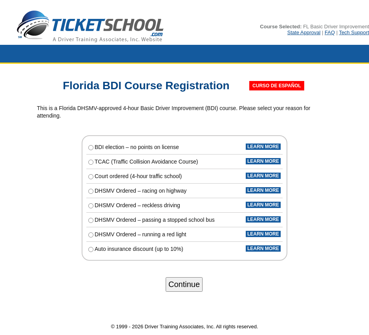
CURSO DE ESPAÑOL (276, 85)
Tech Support (354, 32)
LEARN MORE (263, 146)
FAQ (330, 32)
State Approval (304, 32)
